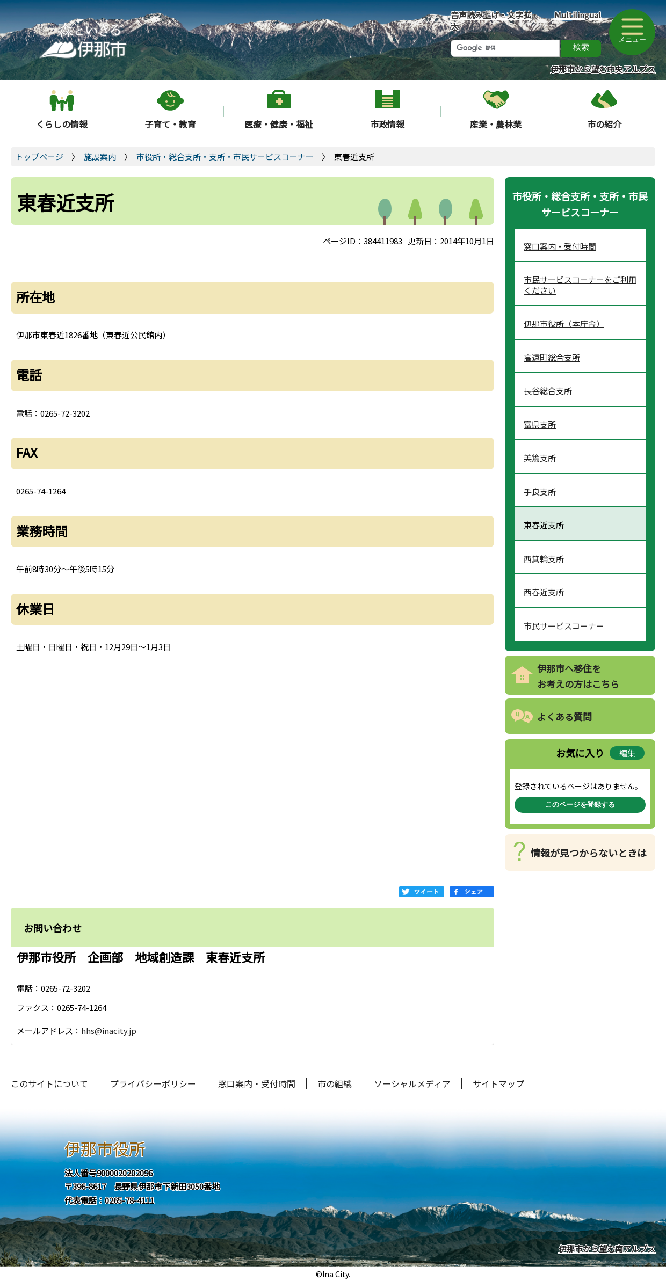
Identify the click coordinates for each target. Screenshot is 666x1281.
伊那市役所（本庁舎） (564, 323)
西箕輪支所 (544, 558)
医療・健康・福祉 (278, 124)
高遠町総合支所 (552, 357)
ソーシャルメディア (412, 1083)
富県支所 (540, 424)
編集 (627, 753)
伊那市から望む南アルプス (607, 1248)
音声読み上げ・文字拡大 (491, 20)
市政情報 (387, 124)
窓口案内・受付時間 (560, 246)
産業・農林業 (496, 124)
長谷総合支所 (548, 390)
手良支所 (540, 491)
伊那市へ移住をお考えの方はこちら (578, 675)
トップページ (39, 156)
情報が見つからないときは (589, 853)
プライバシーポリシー (153, 1083)
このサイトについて (49, 1083)
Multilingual (577, 14)
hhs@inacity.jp (108, 1030)
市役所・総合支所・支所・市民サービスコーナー (225, 156)
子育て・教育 (170, 124)
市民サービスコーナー (564, 625)
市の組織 (334, 1083)
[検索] (505, 48)
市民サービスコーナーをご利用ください (580, 285)
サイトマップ (498, 1083)
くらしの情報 (62, 124)
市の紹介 (604, 124)
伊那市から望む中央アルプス (603, 69)
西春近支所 (544, 592)
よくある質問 (564, 716)
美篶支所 (540, 457)
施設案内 (100, 156)
